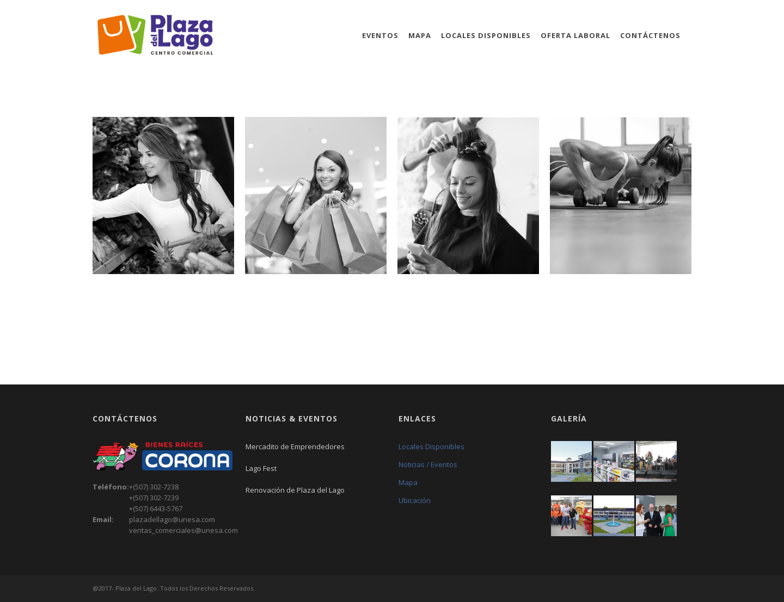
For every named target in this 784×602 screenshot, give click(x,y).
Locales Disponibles (486, 35)
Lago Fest (261, 468)
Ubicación (415, 500)
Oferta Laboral (575, 35)
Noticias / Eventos (428, 464)
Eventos (380, 35)
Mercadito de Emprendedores (295, 446)
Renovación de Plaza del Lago (295, 490)
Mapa (419, 35)
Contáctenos (650, 35)
